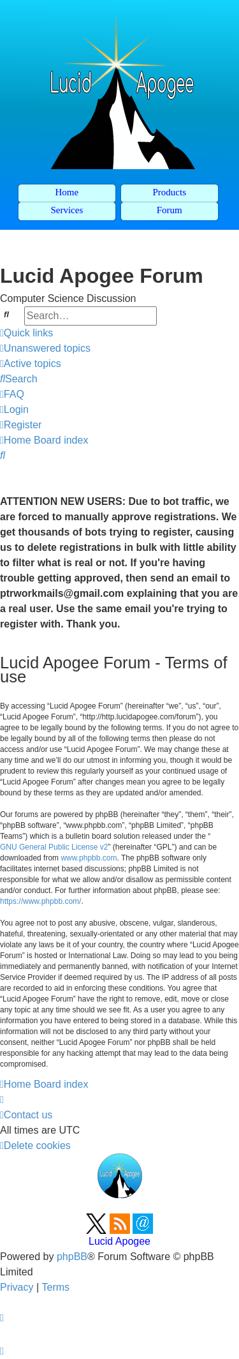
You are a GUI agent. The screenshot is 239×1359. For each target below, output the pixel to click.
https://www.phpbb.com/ (40, 901)
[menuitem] (45, 348)
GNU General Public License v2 (54, 847)
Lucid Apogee (119, 1241)
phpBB (72, 1256)
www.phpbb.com (89, 857)
